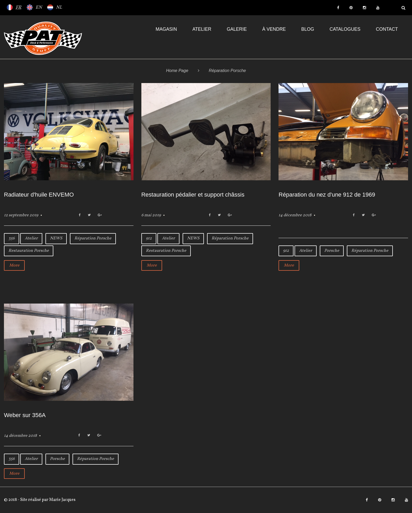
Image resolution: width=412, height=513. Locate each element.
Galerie (237, 29)
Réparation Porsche (92, 238)
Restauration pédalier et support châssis (193, 194)
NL (59, 7)
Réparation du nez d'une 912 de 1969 (327, 194)
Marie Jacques (61, 500)
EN (38, 7)
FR (18, 7)
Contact (387, 29)
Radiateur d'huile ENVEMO (39, 194)
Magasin (166, 29)
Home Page (177, 70)
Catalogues (344, 29)
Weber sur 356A (25, 415)
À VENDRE (274, 29)
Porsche (331, 251)
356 (11, 238)
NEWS (56, 238)
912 (149, 238)
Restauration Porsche (28, 251)
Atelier (201, 29)
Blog (307, 29)
